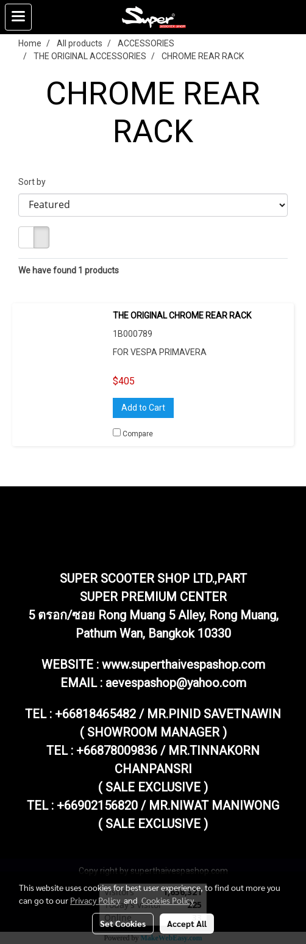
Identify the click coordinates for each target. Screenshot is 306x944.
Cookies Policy (167, 900)
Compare (138, 434)
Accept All (187, 923)
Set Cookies (123, 923)
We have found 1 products (68, 270)
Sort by (34, 182)
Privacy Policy (95, 900)
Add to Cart (143, 408)
